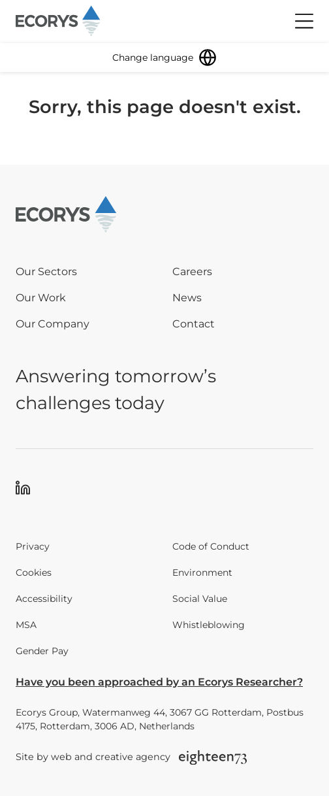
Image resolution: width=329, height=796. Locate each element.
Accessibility (44, 599)
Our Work (41, 297)
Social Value (199, 599)
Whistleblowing (208, 625)
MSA (26, 625)
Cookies (34, 572)
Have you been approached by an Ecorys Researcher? (159, 682)
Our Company (52, 324)
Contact (193, 324)
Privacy (33, 546)
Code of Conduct (210, 546)
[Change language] (164, 57)
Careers (192, 271)
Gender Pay (42, 651)
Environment (202, 572)
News (187, 297)
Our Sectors (46, 271)
